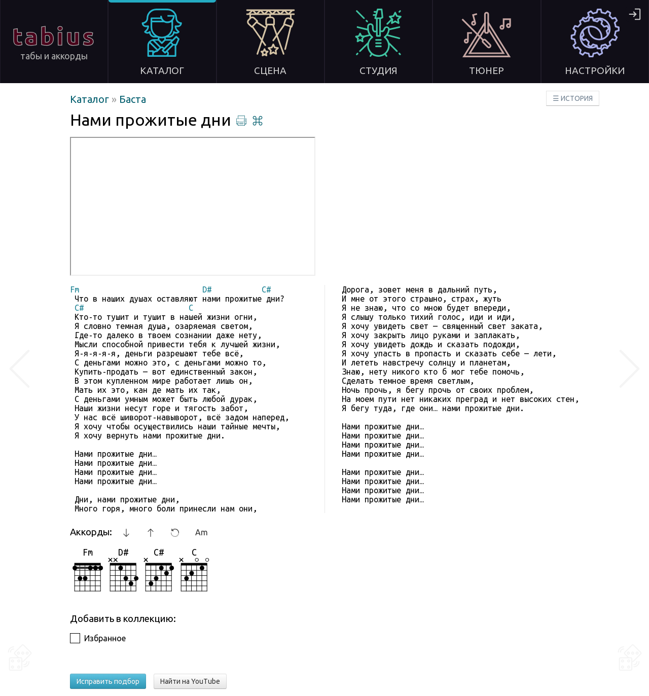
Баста (132, 99)
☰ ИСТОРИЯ (573, 98)
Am (201, 532)
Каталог (91, 99)
